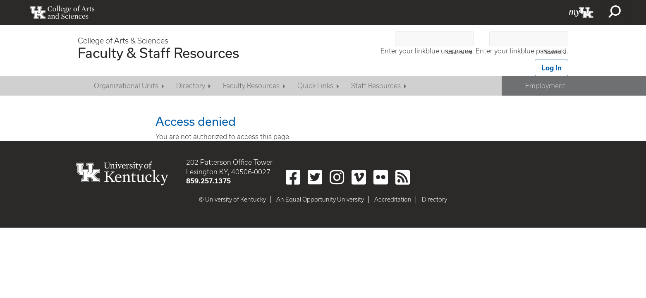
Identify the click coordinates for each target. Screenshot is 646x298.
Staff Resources (376, 85)
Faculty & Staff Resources (158, 52)
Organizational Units (126, 85)
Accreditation (393, 199)
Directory (190, 85)
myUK (581, 12)
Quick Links (315, 85)
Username (459, 52)
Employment (545, 85)
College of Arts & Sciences (123, 40)
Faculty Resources (251, 85)
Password (554, 52)
